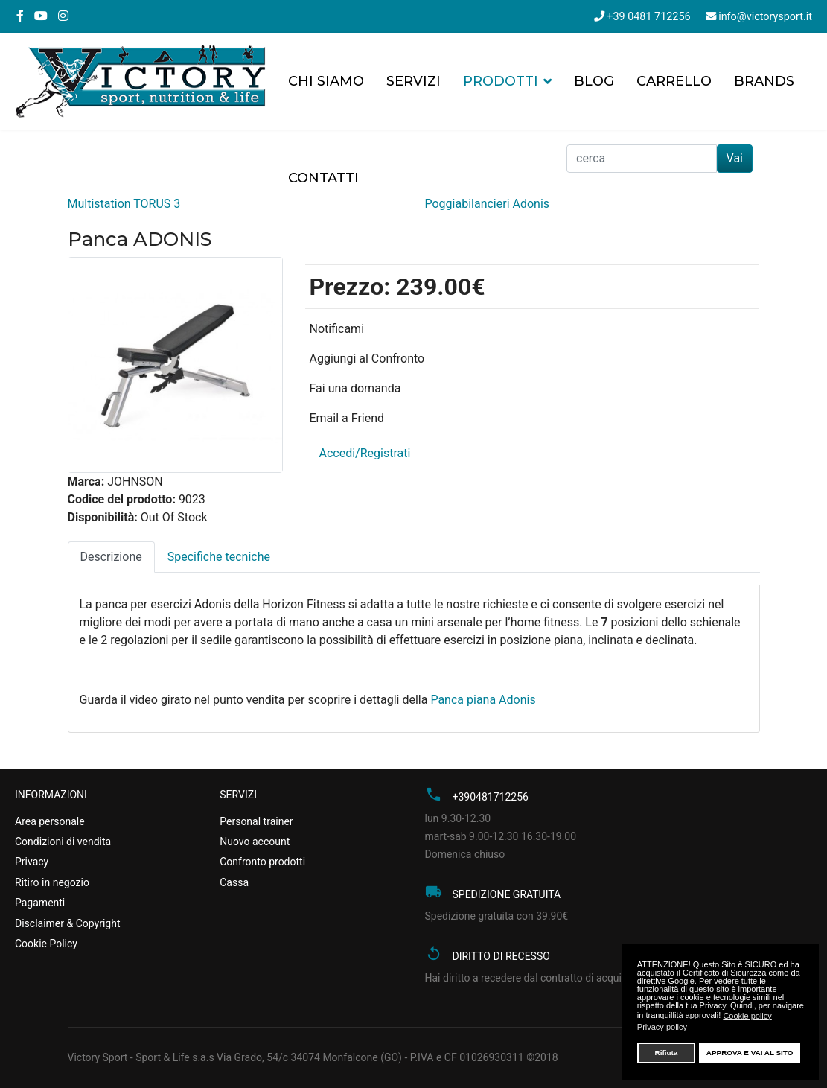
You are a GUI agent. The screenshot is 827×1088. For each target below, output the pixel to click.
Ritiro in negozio (52, 882)
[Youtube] (41, 16)
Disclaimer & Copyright (67, 923)
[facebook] (20, 16)
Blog (594, 81)
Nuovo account (255, 841)
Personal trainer (256, 821)
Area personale (50, 821)
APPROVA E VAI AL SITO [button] (750, 1053)
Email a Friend (346, 418)
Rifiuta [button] (666, 1053)
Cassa (234, 882)
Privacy (31, 862)
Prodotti (500, 81)
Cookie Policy (46, 943)
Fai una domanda (354, 388)
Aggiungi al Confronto (366, 358)
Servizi (413, 81)
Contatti (323, 178)
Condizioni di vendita (63, 841)
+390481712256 (491, 797)
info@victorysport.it (765, 16)
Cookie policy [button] (747, 1015)
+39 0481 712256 (648, 16)
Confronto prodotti (262, 862)
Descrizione (111, 557)
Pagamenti (40, 903)
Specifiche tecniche (218, 557)
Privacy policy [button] (662, 1026)
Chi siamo (326, 81)
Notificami (336, 329)
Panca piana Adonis (482, 700)
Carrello (674, 81)
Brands (764, 81)
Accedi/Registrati (364, 453)
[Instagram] (63, 16)
